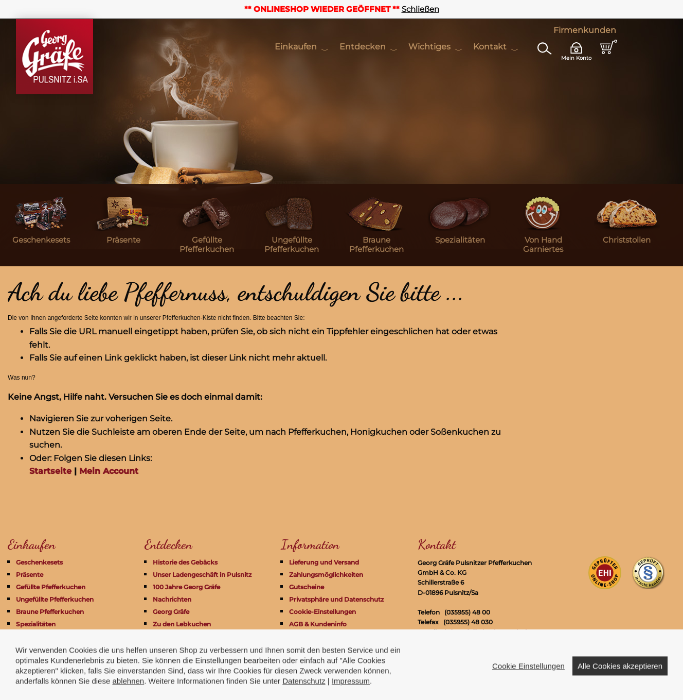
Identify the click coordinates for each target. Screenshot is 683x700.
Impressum (307, 649)
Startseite (50, 471)
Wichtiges (429, 47)
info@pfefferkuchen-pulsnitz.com (496, 632)
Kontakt (490, 47)
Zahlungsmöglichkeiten (326, 574)
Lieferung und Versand (324, 562)
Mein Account (108, 471)
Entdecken (362, 47)
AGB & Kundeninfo (318, 624)
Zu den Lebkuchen (182, 624)
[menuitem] (41, 225)
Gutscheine (306, 587)
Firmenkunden (584, 30)
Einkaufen (296, 47)
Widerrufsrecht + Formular (330, 636)
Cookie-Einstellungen (322, 612)
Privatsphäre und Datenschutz (336, 599)
